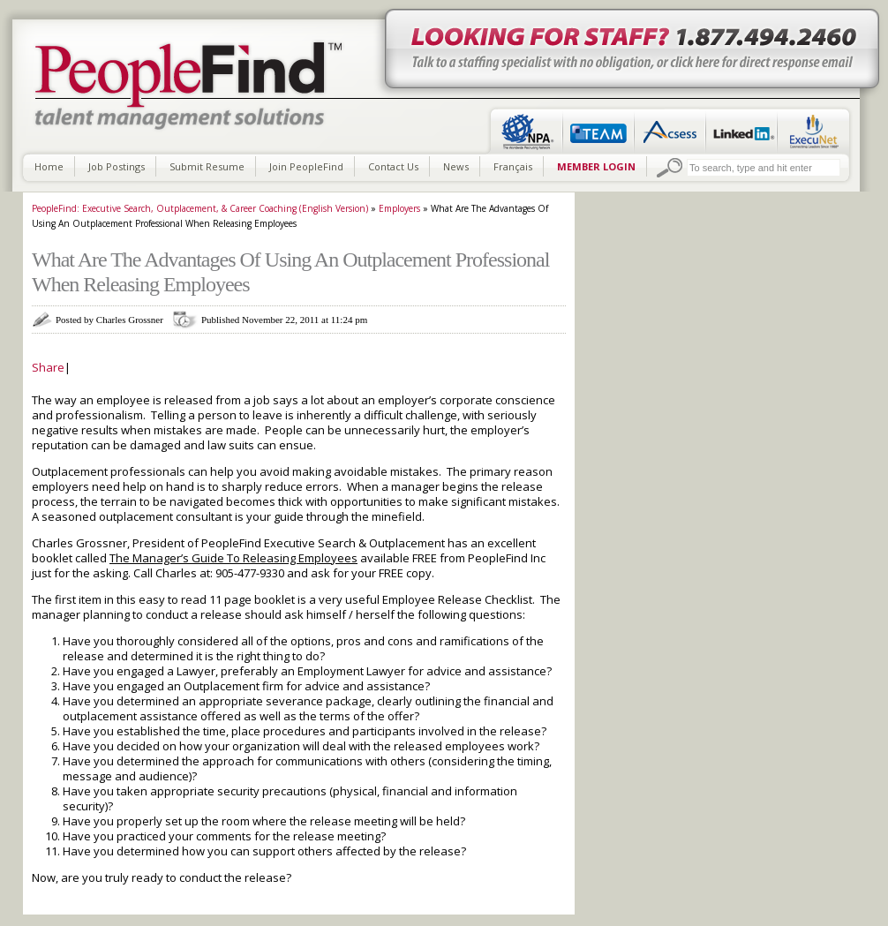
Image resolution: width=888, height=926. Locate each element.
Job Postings (116, 166)
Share (48, 367)
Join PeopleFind (306, 166)
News (456, 166)
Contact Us (393, 166)
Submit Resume (207, 166)
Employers (399, 208)
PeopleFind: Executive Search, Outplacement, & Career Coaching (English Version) (200, 208)
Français (512, 166)
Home (49, 166)
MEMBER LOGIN (596, 166)
